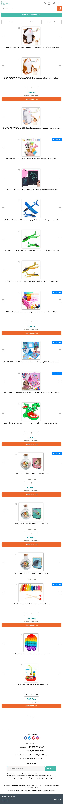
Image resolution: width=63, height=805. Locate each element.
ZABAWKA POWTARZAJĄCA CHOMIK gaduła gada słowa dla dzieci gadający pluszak (31, 129)
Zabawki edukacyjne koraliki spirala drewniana (31, 693)
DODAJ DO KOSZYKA (31, 100)
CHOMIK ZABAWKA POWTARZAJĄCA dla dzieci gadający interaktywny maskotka (31, 79)
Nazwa (11, 22)
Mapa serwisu (34, 796)
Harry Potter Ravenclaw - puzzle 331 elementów (31, 580)
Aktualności (41, 794)
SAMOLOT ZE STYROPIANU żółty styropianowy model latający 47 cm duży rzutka (31, 285)
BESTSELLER (57, 140)
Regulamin (15, 794)
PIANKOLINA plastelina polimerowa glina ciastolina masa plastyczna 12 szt (31, 316)
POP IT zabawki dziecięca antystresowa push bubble (31, 662)
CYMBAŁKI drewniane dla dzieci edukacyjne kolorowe (31, 612)
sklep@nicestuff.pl (35, 759)
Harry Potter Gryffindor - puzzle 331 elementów (31, 479)
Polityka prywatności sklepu (52, 794)
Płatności (34, 794)
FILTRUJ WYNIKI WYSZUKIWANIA (31, 15)
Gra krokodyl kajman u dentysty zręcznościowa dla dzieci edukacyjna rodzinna (31, 429)
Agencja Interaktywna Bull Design (46, 799)
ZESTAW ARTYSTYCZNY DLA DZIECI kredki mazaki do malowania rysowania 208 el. (31, 398)
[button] (25, 746)
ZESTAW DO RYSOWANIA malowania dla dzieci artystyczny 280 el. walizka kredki (31, 367)
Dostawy (29, 794)
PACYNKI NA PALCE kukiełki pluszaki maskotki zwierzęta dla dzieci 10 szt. (31, 161)
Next (59, 37)
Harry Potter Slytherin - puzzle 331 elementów (31, 530)
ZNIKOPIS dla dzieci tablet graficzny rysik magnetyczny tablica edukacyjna (31, 192)
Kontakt (27, 796)
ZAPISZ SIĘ (51, 777)
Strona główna (7, 794)
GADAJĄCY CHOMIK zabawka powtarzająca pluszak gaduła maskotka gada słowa (32, 48)
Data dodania (51, 22)
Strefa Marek (22, 794)
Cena (31, 22)
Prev (3, 37)
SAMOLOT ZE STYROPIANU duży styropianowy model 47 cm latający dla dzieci (31, 254)
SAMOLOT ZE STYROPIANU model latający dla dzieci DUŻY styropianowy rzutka (31, 223)
